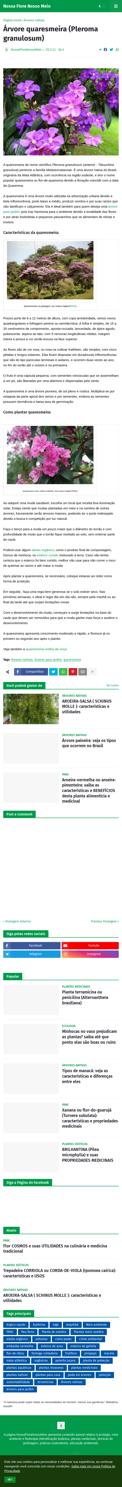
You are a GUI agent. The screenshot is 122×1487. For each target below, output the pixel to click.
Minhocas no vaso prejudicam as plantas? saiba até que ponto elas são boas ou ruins (89, 1037)
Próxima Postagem (104, 921)
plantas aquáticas (18, 1368)
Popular (12, 976)
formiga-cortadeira (45, 1353)
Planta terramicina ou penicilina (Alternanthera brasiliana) (85, 997)
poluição (105, 1375)
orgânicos (41, 1360)
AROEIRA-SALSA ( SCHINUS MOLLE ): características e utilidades (87, 706)
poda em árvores (79, 1375)
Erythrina (39, 1325)
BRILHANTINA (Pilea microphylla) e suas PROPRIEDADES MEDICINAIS (87, 1155)
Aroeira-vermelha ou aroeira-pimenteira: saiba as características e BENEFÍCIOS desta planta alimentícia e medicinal (89, 790)
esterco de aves (52, 1346)
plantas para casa (47, 1375)
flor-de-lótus (15, 1353)
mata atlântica (16, 1360)
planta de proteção (96, 1360)
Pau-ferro (27, 1332)
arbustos (41, 1339)
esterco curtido (47, 555)
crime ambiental (90, 1339)
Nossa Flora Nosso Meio (27, 6)
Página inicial (12, 20)
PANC (10, 1332)
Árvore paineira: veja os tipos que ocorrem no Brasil (89, 743)
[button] (10, 1480)
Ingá (56, 1325)
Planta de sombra (54, 1332)
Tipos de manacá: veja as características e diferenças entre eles (87, 1076)
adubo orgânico (43, 550)
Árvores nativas (34, 20)
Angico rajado (15, 1325)
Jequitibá (72, 1325)
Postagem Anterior (18, 921)
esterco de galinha (83, 1346)
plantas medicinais (84, 1368)
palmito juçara (65, 1360)
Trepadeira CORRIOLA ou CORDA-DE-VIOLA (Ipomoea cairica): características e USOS (59, 1273)
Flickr (73, 306)
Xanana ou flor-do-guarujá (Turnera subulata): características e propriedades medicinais (90, 1118)
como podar (63, 1339)
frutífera (71, 1353)
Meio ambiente (96, 1325)
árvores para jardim (48, 660)
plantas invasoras (51, 1368)
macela (109, 1353)
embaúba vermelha (19, 1346)
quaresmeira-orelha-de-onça (46, 649)
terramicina (45, 1382)
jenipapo (90, 1353)
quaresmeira (72, 660)
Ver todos (112, 685)
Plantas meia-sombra (89, 1332)
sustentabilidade (18, 1382)
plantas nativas (17, 1375)
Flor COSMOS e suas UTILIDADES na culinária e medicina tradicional (55, 1249)
